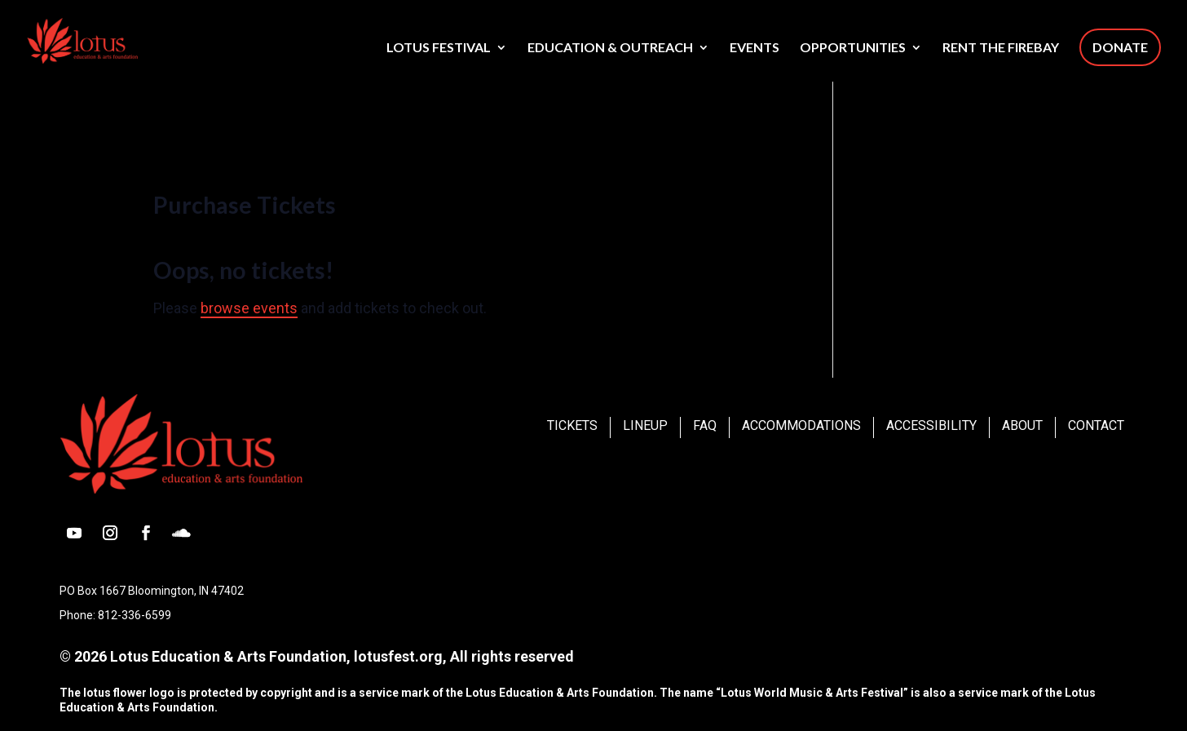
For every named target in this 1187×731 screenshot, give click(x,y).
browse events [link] (249, 308)
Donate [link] (1120, 47)
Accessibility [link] (931, 425)
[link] (110, 39)
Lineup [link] (645, 425)
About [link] (1022, 425)
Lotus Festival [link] (438, 48)
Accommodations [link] (801, 425)
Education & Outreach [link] (610, 48)
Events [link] (754, 48)
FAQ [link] (705, 425)
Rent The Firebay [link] (1000, 48)
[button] (74, 532)
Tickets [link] (572, 425)
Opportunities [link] (853, 48)
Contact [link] (1096, 425)
